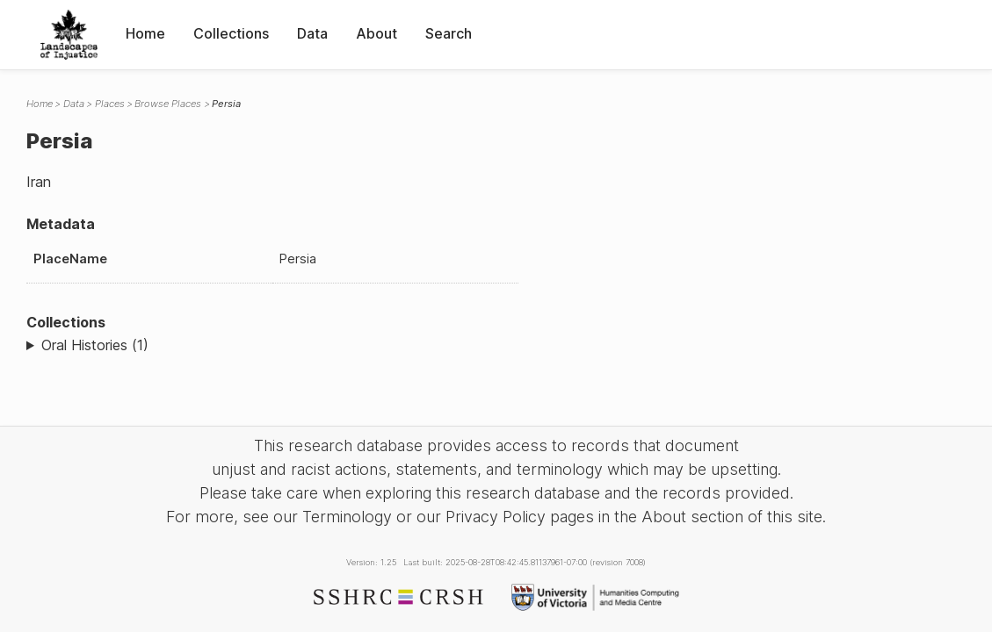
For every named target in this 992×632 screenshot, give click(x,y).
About (376, 33)
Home (145, 33)
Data (312, 33)
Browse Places (167, 103)
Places (110, 103)
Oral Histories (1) (94, 345)
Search (448, 33)
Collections (231, 33)
